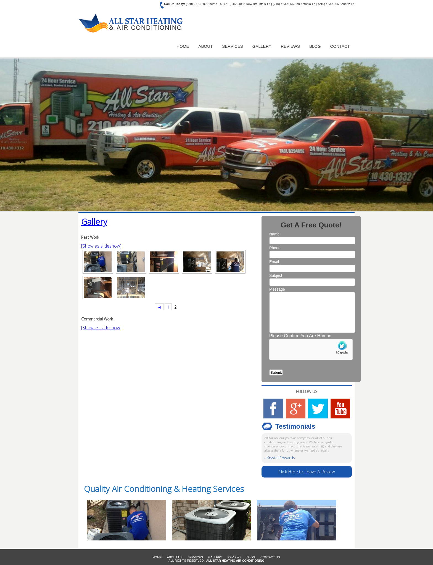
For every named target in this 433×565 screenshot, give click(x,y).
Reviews (290, 46)
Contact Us (270, 557)
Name (274, 234)
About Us (174, 557)
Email (274, 261)
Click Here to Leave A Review (306, 472)
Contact (340, 46)
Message (277, 289)
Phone (274, 248)
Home (183, 46)
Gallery (261, 46)
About (206, 46)
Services (232, 46)
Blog (315, 46)
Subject (275, 275)
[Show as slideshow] (101, 246)
